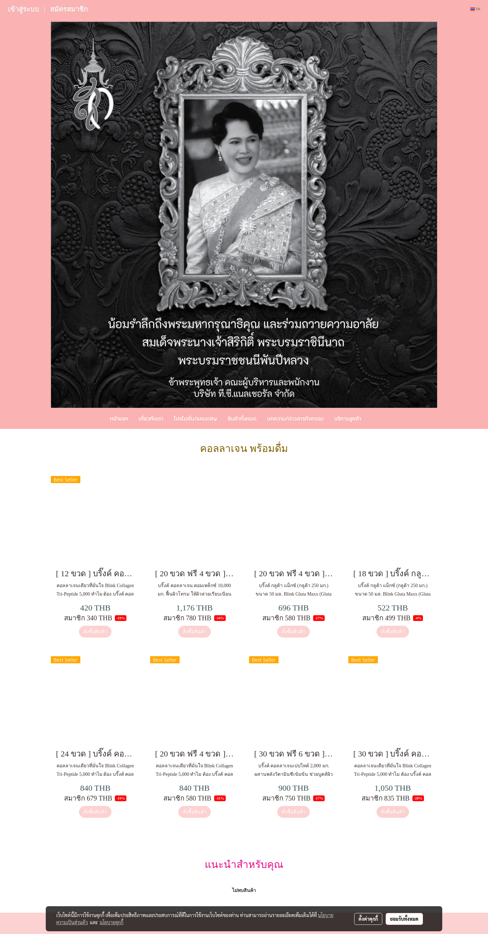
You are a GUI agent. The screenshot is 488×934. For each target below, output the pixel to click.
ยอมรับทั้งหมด (404, 919)
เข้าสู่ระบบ (23, 9)
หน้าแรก (119, 418)
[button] (376, 418)
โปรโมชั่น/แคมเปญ (195, 418)
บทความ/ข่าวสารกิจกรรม (295, 418)
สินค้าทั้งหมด (242, 418)
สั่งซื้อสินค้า (95, 631)
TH (475, 9)
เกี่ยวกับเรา (151, 418)
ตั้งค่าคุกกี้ (368, 919)
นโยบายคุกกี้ (111, 922)
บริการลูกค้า (347, 418)
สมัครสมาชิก (69, 9)
